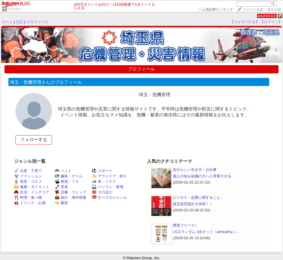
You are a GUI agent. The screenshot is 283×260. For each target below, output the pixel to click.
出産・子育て (28, 171)
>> (215, 10)
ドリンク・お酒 (30, 203)
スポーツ (102, 171)
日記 (19, 22)
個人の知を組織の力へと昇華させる (202, 176)
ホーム (7, 22)
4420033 (267, 16)
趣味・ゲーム (69, 176)
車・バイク (104, 181)
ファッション (28, 176)
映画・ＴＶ (67, 181)
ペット (63, 171)
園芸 (61, 203)
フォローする (33, 139)
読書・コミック (70, 192)
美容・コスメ (28, 181)
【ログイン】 (271, 22)
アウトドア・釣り (109, 176)
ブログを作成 (253, 10)
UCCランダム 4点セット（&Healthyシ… (206, 232)
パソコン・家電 (107, 187)
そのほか (14, 9)
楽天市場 (274, 10)
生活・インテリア (31, 192)
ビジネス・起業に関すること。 (198, 197)
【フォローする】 (244, 22)
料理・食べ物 (28, 197)
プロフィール (37, 22)
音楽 (61, 187)
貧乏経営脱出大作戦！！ (193, 204)
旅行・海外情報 (70, 197)
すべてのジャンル (109, 197)
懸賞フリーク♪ (185, 225)
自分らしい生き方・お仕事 (195, 170)
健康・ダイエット (31, 187)
